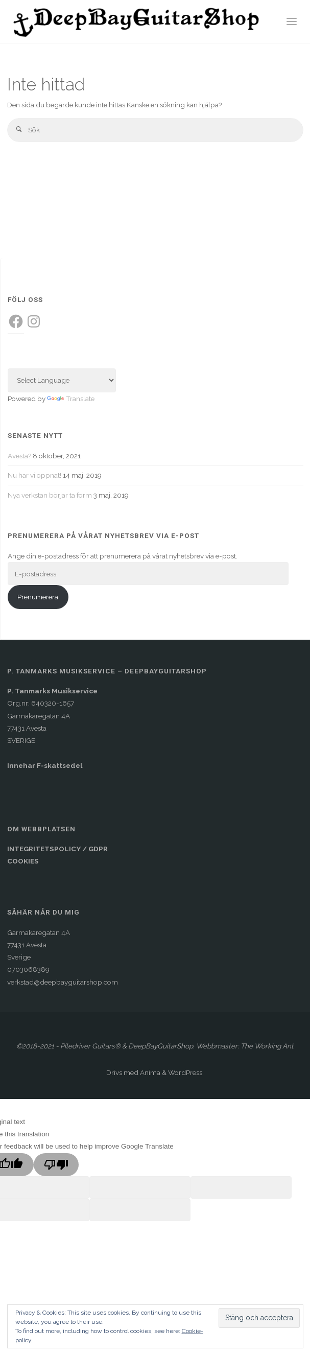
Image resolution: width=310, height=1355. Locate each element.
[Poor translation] (56, 1165)
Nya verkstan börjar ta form (50, 495)
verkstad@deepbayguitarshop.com (62, 982)
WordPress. (186, 1072)
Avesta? (19, 456)
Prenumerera (37, 597)
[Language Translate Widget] (62, 380)
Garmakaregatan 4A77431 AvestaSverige (38, 945)
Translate (70, 398)
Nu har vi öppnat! (34, 475)
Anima (149, 1072)
